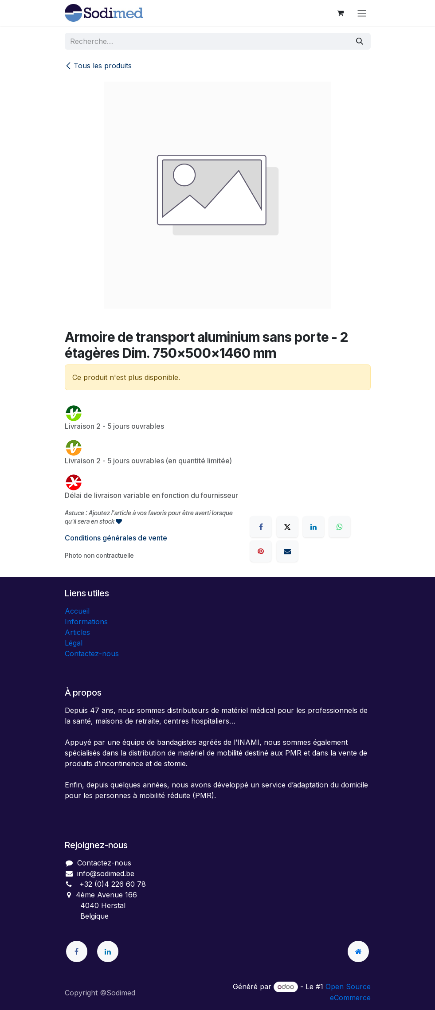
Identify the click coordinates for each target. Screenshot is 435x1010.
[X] (287, 526)
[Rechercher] (360, 41)
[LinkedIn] (313, 526)
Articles (77, 632)
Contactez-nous (92, 653)
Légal (73, 642)
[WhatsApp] (339, 526)
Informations (86, 621)
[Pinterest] (260, 551)
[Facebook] (260, 526)
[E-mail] (287, 551)
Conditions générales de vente (116, 537)
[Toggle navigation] (362, 13)
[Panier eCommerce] (340, 13)
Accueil (77, 611)
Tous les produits (98, 65)
